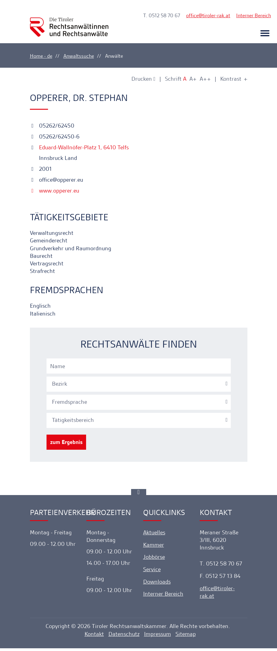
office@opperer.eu (56, 180)
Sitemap (186, 636)
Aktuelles (154, 534)
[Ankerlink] (138, 494)
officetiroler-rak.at (208, 15)
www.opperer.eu (54, 191)
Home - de (41, 56)
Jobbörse (154, 558)
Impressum (157, 636)
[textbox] (139, 385)
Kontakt (94, 636)
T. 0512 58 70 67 (161, 15)
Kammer (153, 546)
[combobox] (139, 385)
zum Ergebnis (66, 444)
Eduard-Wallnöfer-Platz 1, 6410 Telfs (83, 147)
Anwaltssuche (78, 56)
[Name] (139, 367)
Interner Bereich (253, 15)
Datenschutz (124, 636)
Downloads (157, 583)
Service (152, 571)
